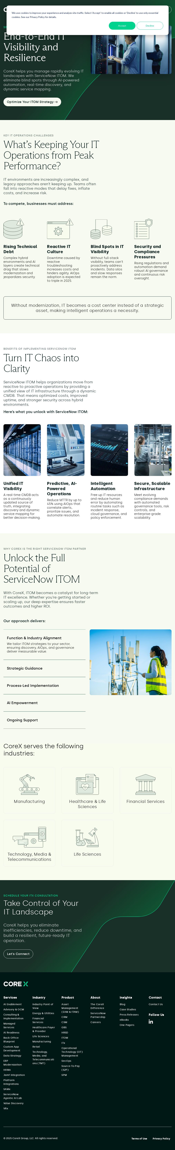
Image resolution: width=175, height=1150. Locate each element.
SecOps (66, 1060)
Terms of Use (139, 1138)
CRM (64, 1017)
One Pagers (127, 1025)
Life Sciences (40, 1036)
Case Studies (128, 1009)
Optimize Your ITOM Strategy (32, 102)
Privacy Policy (161, 1138)
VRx (5, 1108)
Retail (36, 1046)
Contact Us (156, 1004)
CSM (64, 1022)
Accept (122, 25)
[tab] (44, 644)
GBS (64, 1027)
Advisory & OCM (13, 1009)
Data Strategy (12, 1055)
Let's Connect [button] (18, 954)
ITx (63, 1043)
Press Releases (129, 1014)
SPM (64, 1075)
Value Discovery (13, 1103)
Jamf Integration (14, 1075)
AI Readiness (11, 1032)
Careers (96, 1022)
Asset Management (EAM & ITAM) (70, 1008)
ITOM (65, 1037)
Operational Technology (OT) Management (72, 1052)
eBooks (124, 1019)
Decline (150, 25)
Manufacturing (41, 1041)
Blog (122, 1004)
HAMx (7, 1069)
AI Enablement (12, 1004)
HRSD (65, 1032)
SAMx (6, 1089)
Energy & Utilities (43, 1013)
